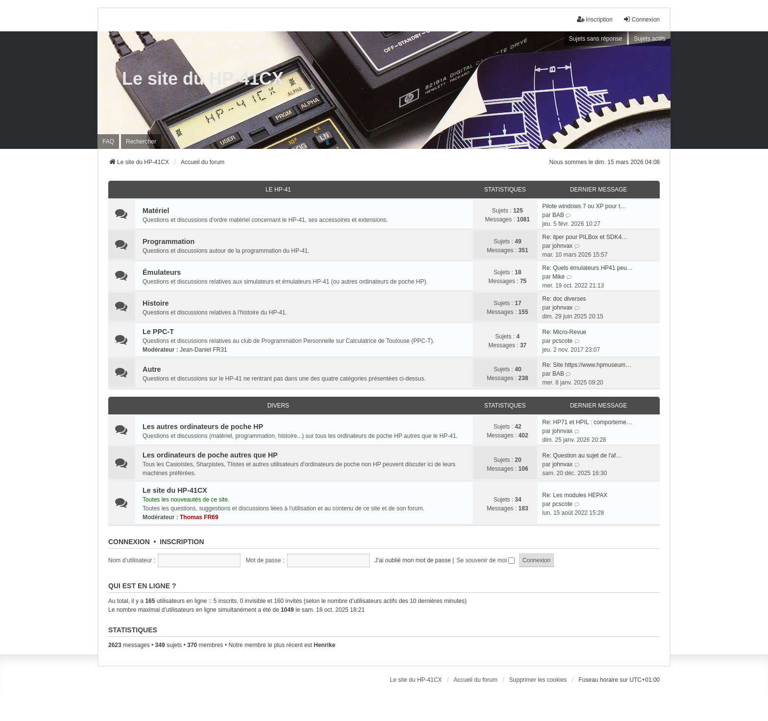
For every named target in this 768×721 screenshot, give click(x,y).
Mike (558, 276)
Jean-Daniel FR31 (203, 349)
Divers (278, 405)
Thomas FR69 (199, 517)
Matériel (156, 211)
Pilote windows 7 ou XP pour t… (584, 206)
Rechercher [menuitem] (141, 141)
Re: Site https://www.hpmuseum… (586, 364)
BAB (558, 215)
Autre (152, 369)
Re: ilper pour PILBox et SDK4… (584, 237)
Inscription (182, 542)
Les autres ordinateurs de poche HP (203, 427)
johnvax (562, 245)
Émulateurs (162, 272)
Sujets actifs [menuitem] (650, 38)
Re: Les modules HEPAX (574, 495)
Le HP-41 (278, 189)
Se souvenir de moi (485, 560)
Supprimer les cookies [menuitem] (538, 679)
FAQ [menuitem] (108, 141)
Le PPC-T (158, 332)
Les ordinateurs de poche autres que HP (210, 455)
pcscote (562, 340)
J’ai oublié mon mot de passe (413, 560)
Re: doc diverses (564, 298)
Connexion (129, 542)
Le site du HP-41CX (203, 79)
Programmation (168, 241)
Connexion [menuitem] (641, 19)
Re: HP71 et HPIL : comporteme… (587, 422)
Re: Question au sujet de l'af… (582, 455)
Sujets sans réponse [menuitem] (596, 38)
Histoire (156, 303)
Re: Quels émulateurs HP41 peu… (587, 267)
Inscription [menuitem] (595, 19)
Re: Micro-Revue (564, 332)
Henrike (325, 645)
